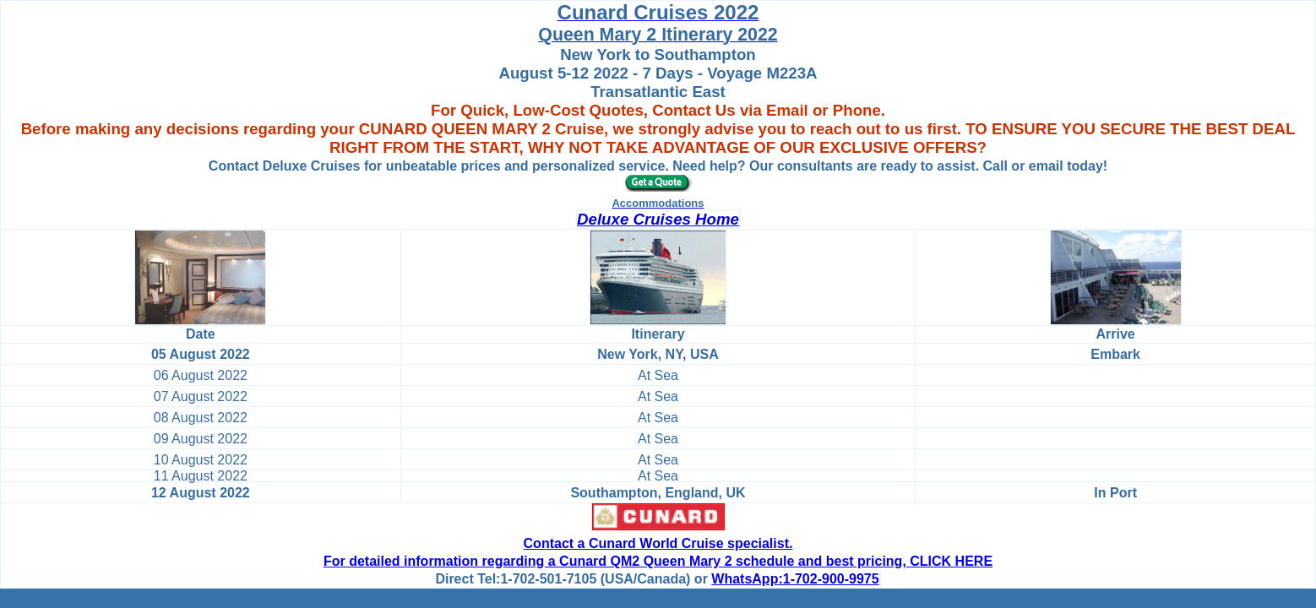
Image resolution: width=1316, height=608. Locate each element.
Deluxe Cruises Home (658, 219)
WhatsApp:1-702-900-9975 (794, 579)
